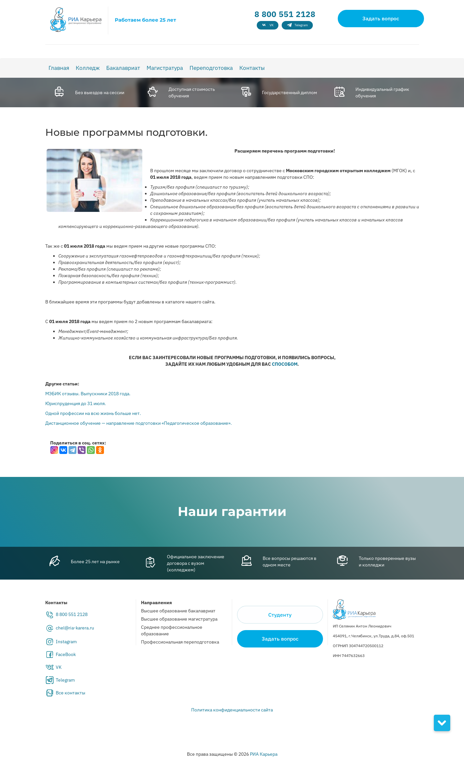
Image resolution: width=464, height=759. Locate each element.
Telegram (65, 680)
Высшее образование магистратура (179, 619)
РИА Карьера (263, 754)
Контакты (252, 68)
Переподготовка (211, 68)
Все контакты (70, 693)
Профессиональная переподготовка (180, 642)
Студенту (280, 614)
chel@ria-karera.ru (75, 628)
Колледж (88, 68)
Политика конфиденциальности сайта (232, 710)
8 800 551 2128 (284, 14)
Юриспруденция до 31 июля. (75, 403)
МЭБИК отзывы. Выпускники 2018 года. (88, 394)
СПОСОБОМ (284, 364)
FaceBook (66, 654)
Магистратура (165, 68)
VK (59, 667)
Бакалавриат (123, 68)
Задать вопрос (380, 18)
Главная (59, 68)
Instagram (66, 642)
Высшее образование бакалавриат (178, 611)
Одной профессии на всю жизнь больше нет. (93, 413)
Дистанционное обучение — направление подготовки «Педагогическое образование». (138, 423)
